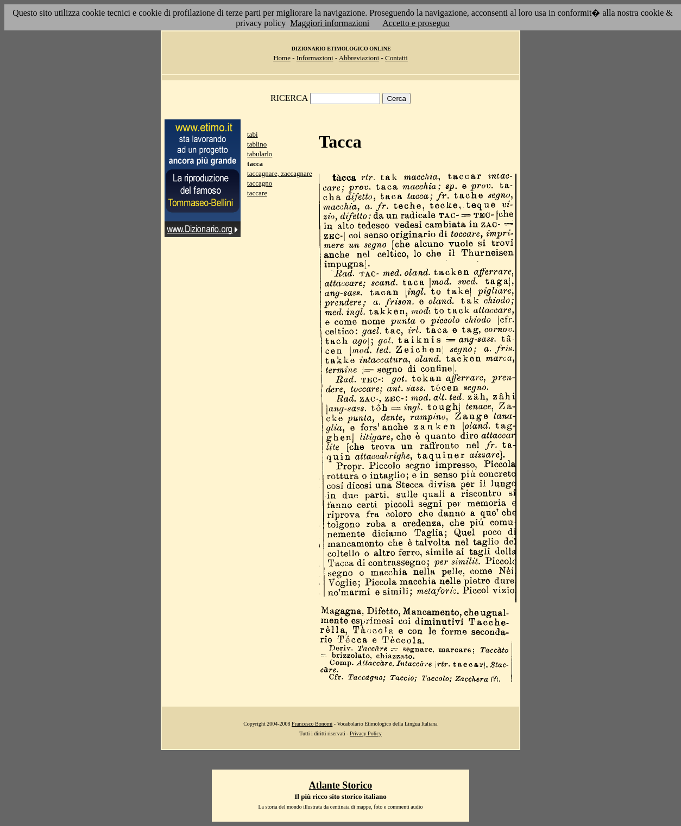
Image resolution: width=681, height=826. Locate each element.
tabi (252, 134)
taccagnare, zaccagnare (279, 173)
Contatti (396, 58)
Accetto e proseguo (416, 23)
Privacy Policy (366, 733)
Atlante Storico (340, 785)
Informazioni (315, 58)
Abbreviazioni (359, 58)
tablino (257, 144)
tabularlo (259, 154)
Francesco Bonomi (312, 724)
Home (282, 58)
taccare (257, 193)
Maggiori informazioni (329, 23)
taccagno (259, 183)
